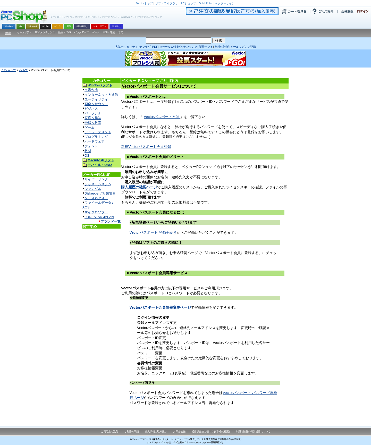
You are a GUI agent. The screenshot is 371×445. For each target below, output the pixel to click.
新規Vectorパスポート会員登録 (146, 147)
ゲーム (90, 127)
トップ (144, 3)
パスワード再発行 (142, 383)
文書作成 (91, 90)
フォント (91, 146)
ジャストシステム (98, 184)
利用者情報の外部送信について (253, 431)
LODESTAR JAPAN (99, 217)
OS (87, 155)
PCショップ (8, 70)
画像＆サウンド (96, 104)
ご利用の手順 (131, 431)
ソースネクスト (96, 198)
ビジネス (91, 109)
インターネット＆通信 (101, 95)
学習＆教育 (93, 123)
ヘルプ (23, 70)
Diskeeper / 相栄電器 (100, 193)
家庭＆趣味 (93, 118)
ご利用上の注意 (109, 431)
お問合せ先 (179, 431)
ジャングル (93, 189)
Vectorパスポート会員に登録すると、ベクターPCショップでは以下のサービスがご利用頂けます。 (201, 167)
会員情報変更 (139, 298)
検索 (8, 33)
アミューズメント (98, 132)
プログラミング (96, 137)
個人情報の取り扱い (156, 431)
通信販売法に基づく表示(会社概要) (211, 431)
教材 (88, 151)
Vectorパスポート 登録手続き (153, 232)
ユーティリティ (96, 99)
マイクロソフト (96, 212)
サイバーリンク (96, 179)
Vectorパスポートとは (162, 117)
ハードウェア (95, 141)
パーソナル (93, 113)
